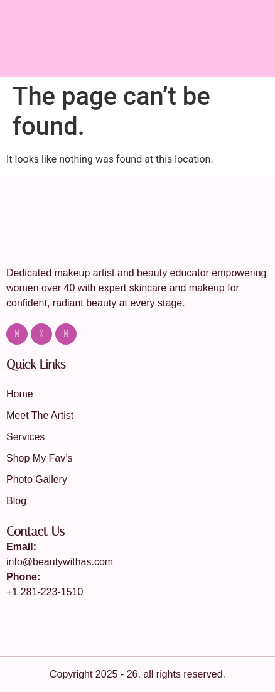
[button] (258, 60)
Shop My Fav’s (39, 458)
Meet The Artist (39, 415)
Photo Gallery (36, 479)
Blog (16, 500)
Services (25, 436)
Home (19, 394)
